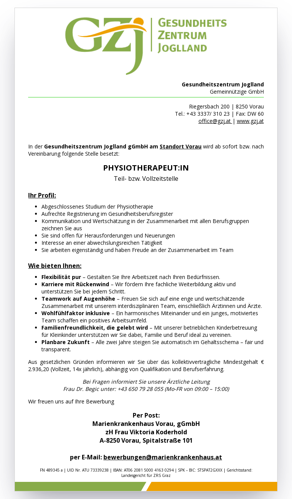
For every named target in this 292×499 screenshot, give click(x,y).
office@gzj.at (215, 120)
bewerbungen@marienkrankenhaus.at (162, 457)
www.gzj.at (250, 120)
